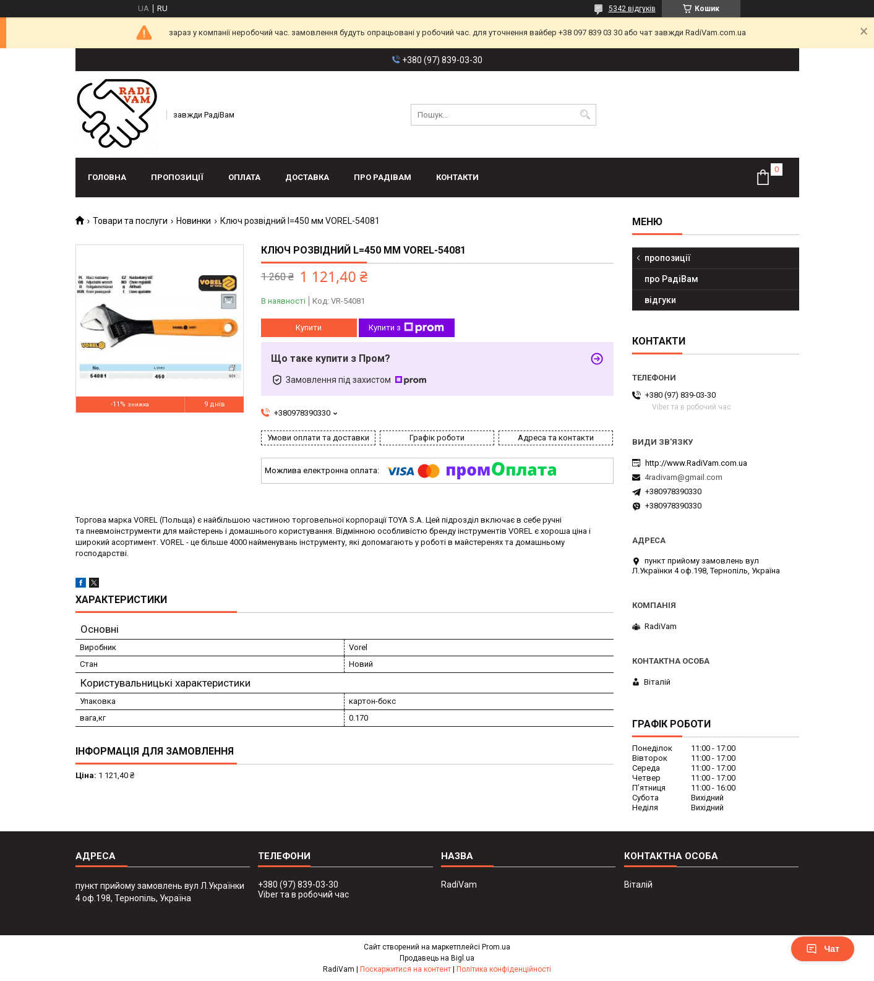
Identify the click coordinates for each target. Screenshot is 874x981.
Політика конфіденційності (503, 969)
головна (107, 177)
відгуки (660, 300)
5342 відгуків (632, 8)
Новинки (193, 221)
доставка (307, 177)
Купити (309, 327)
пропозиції (177, 177)
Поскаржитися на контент (405, 969)
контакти (457, 177)
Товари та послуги (130, 221)
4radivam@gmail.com (683, 477)
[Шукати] (585, 115)
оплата (244, 177)
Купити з (406, 327)
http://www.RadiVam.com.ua (696, 463)
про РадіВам (382, 177)
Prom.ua (496, 947)
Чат (822, 948)
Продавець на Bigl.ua (437, 958)
